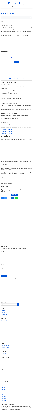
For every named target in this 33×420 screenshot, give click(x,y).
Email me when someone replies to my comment (10, 278)
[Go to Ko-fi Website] (16, 375)
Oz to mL (3, 312)
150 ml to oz (4, 387)
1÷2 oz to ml (4, 383)
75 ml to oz (4, 400)
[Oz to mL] (14, 4)
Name (2, 264)
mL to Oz (3, 310)
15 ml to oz (4, 385)
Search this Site (10, 304)
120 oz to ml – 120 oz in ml (7, 129)
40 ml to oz (4, 394)
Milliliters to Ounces (5, 345)
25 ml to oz (4, 389)
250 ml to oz (4, 391)
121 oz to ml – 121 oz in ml (7, 131)
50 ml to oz (4, 396)
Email (2, 268)
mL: (12, 64)
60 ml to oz (4, 398)
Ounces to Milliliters (5, 347)
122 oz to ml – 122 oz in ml (7, 133)
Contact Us (4, 353)
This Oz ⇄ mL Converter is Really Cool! (13, 78)
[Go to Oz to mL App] (16, 331)
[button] (24, 4)
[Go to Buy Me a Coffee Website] (16, 363)
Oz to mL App (4, 314)
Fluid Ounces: (13, 53)
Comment (3, 251)
